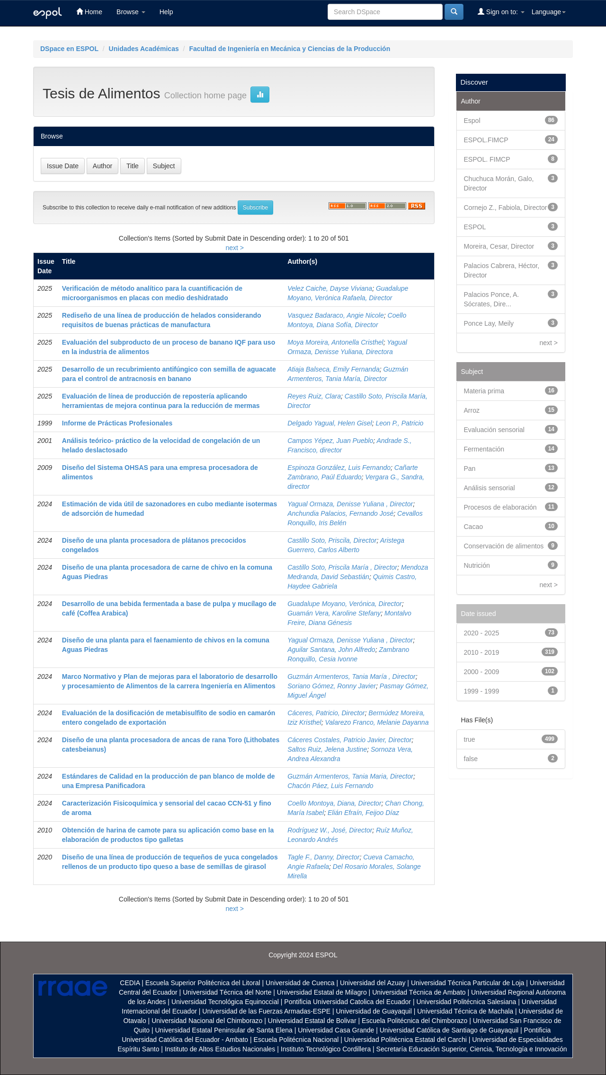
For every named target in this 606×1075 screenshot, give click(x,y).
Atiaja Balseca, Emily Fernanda (333, 369)
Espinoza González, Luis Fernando (339, 467)
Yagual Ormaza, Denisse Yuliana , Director (350, 504)
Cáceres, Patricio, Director (326, 713)
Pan (470, 468)
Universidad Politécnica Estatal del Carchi (405, 1039)
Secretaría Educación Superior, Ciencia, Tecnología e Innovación (471, 1049)
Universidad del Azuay (373, 983)
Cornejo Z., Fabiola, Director (505, 207)
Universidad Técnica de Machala (465, 1011)
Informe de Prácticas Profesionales (117, 423)
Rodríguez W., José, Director (329, 830)
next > (234, 247)
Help (166, 12)
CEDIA (130, 983)
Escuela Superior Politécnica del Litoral (202, 983)
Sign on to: (501, 12)
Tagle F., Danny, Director (323, 857)
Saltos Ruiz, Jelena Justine (327, 749)
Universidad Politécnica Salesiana (466, 1002)
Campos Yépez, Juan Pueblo (330, 440)
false (471, 759)
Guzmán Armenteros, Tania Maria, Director (350, 776)
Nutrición (477, 565)
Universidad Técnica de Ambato (418, 992)
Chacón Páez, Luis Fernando (330, 785)
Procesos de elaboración (500, 507)
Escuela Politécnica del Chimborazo (414, 1020)
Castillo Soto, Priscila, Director (331, 540)
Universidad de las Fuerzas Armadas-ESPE (266, 1011)
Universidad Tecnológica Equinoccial (225, 1002)
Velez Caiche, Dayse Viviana (329, 288)
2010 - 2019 (481, 652)
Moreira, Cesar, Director (499, 246)
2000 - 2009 (481, 672)
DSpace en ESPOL (69, 48)
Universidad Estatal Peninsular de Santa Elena (224, 1030)
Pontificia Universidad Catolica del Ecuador (347, 1002)
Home (89, 12)
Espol (472, 120)
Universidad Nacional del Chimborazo (207, 1020)
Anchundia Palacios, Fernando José (340, 513)
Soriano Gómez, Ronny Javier (331, 686)
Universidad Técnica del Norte (227, 992)
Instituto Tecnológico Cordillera (326, 1049)
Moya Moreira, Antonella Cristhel (335, 342)
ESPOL (475, 227)
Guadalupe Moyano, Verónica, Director (344, 603)
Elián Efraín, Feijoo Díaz (363, 812)
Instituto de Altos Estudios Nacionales (220, 1049)
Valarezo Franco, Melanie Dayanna (376, 722)
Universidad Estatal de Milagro (322, 992)
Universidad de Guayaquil (374, 1011)
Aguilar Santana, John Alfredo (331, 649)
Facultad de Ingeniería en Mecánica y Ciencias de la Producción (289, 48)
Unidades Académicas (144, 48)
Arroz (472, 410)
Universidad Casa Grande (337, 1030)
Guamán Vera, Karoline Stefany (334, 613)
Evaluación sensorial (494, 429)
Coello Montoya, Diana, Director (334, 803)
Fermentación (484, 449)
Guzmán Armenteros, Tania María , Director (351, 676)
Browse (130, 12)
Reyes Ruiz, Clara (314, 396)
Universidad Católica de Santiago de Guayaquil (449, 1030)
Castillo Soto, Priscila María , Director (342, 567)
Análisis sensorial (489, 488)
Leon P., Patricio (399, 423)
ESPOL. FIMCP (487, 159)
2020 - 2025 (481, 633)
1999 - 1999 (481, 691)
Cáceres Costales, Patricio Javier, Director (349, 740)
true (469, 739)
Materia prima (484, 391)
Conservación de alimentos (504, 546)
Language (549, 12)
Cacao (473, 526)
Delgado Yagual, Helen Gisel (329, 423)
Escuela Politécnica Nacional (296, 1039)
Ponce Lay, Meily (489, 323)
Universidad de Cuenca (300, 983)
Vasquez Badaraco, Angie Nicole (335, 315)
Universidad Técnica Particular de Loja (467, 983)
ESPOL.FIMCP (486, 140)
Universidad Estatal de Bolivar (312, 1020)
